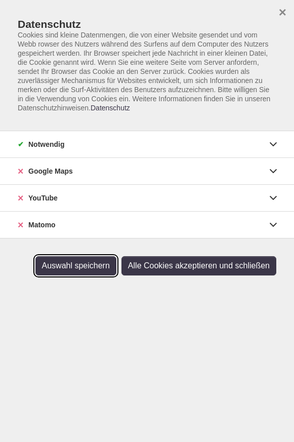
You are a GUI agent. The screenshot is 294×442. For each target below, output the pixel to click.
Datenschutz (110, 108)
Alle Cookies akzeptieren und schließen (199, 265)
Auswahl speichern (76, 265)
